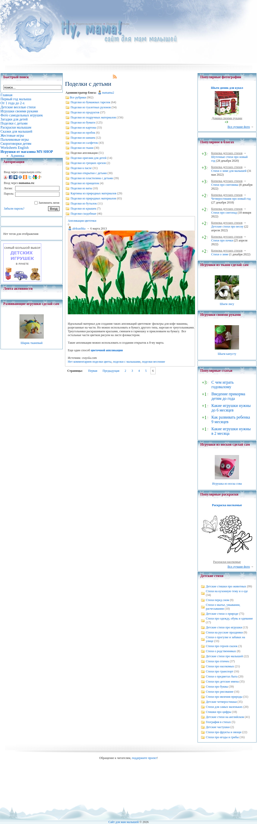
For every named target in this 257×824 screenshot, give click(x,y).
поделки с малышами (127, 361)
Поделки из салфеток (84, 143)
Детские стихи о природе (222, 613)
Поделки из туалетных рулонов (91, 107)
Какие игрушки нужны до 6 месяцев (231, 407)
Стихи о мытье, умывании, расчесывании (223, 606)
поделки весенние (153, 361)
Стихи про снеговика (224, 185)
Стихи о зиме (219, 254)
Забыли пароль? (14, 208)
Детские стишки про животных (226, 586)
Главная (66, 24)
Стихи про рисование (219, 691)
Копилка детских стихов (227, 153)
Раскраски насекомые (227, 562)
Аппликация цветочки (82, 220)
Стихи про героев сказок (222, 646)
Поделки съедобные (83, 213)
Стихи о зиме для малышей (229, 171)
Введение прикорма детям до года (228, 396)
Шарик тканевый (31, 343)
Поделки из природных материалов (93, 198)
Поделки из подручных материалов (93, 117)
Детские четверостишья (221, 702)
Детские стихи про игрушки (224, 627)
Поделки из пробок (83, 132)
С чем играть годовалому (222, 384)
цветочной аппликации (107, 350)
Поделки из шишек (83, 137)
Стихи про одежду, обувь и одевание (229, 618)
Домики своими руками (227, 118)
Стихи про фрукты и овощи (224, 732)
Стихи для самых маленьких (224, 707)
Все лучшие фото (238, 127)
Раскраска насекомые (227, 505)
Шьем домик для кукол (227, 88)
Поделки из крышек (83, 208)
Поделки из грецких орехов (88, 163)
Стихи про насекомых (220, 666)
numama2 (108, 92)
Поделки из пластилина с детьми (92, 178)
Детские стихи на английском (225, 717)
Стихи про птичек (217, 661)
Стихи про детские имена (222, 681)
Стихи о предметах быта (222, 676)
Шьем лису (227, 304)
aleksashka (78, 228)
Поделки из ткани (82, 148)
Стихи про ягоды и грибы (222, 737)
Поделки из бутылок (84, 203)
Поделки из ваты (81, 188)
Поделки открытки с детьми (89, 173)
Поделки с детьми (117, 24)
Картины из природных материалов (93, 193)
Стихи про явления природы (224, 696)
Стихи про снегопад (224, 212)
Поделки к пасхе (81, 168)
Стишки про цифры (218, 712)
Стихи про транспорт (219, 671)
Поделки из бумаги (83, 122)
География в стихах (218, 722)
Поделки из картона (83, 127)
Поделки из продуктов (85, 112)
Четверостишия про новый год (231, 198)
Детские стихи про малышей (224, 656)
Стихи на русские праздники (224, 632)
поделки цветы (101, 361)
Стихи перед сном (217, 600)
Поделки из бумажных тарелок (90, 102)
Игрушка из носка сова (227, 483)
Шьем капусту (227, 354)
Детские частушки (218, 727)
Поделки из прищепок (85, 183)
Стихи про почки (222, 240)
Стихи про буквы (217, 686)
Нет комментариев (80, 361)
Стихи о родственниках (221, 651)
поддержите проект (144, 758)
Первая (92, 371)
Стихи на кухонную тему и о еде (227, 591)
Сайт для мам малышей (123, 822)
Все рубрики (78, 97)
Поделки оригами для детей (88, 158)
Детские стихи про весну (227, 226)
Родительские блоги (89, 24)
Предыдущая (111, 371)
